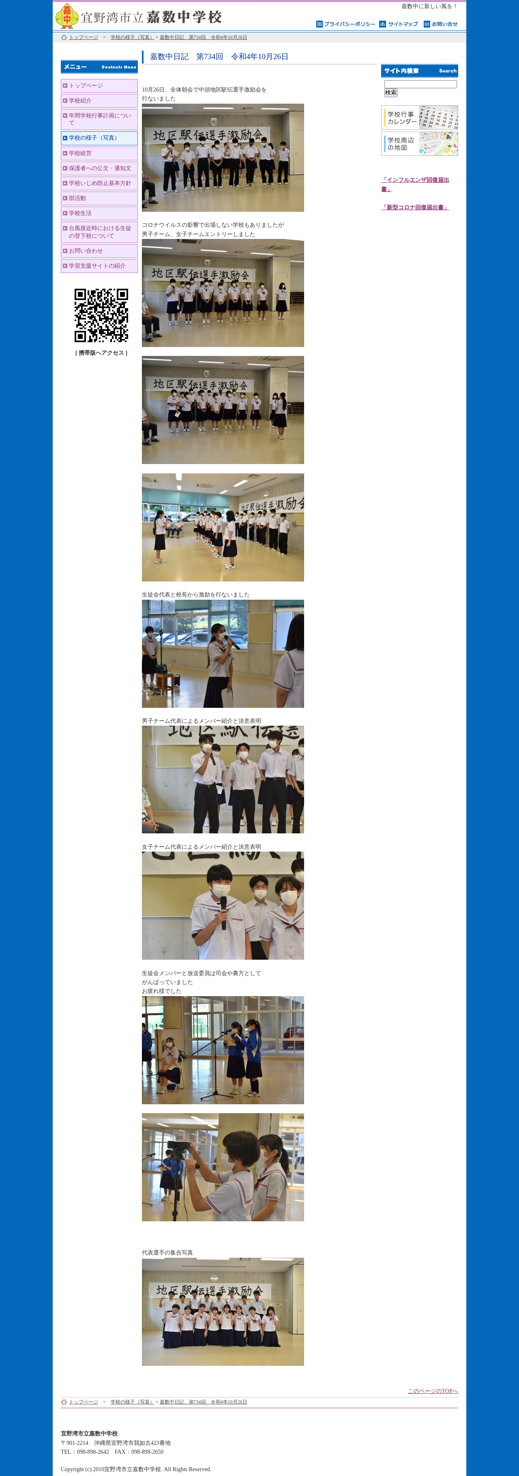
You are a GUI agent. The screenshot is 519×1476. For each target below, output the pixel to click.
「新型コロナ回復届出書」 (415, 207)
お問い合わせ (86, 251)
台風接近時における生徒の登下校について (100, 232)
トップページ (83, 37)
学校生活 (80, 213)
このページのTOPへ (433, 1391)
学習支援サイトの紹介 (97, 266)
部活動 (77, 198)
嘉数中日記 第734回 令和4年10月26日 (203, 37)
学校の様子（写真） (132, 37)
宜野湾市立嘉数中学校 (154, 15)
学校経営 (80, 153)
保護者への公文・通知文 (100, 168)
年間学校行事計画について (100, 119)
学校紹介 (80, 101)
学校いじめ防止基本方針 (100, 183)
